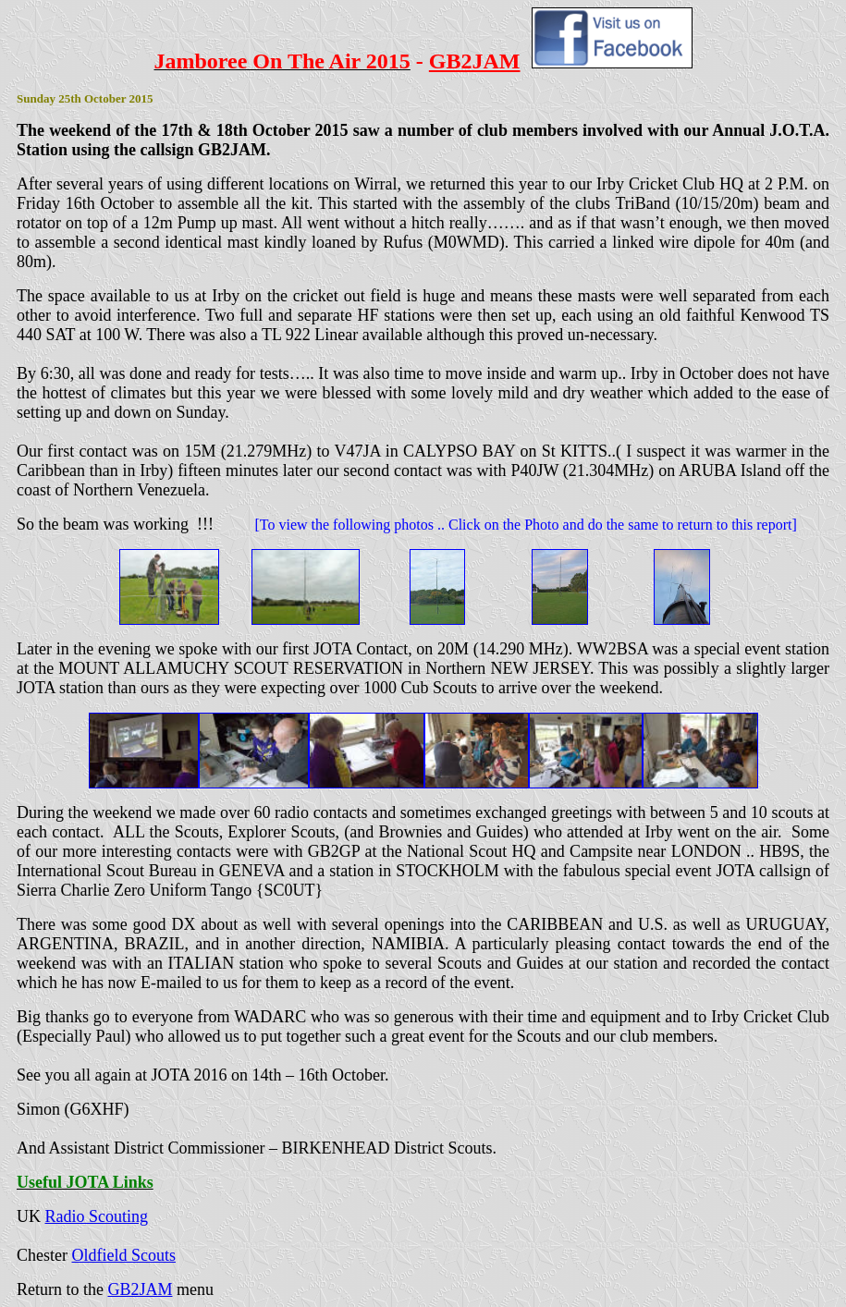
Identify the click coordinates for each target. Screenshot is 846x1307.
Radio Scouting (97, 1216)
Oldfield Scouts (123, 1255)
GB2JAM (139, 1289)
